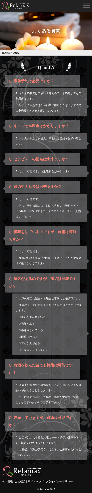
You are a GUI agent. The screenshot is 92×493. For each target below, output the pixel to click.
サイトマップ (36, 481)
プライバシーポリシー (59, 481)
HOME (6, 52)
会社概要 (20, 481)
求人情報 (7, 481)
